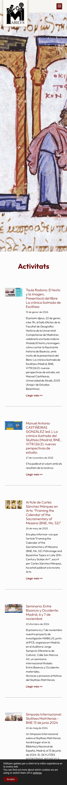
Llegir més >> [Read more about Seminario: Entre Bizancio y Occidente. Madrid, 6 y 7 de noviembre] (34, 686)
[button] (59, 6)
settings (37, 772)
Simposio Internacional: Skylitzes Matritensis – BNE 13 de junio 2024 (44, 718)
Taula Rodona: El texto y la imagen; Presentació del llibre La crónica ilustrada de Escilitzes (43, 298)
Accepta (11, 779)
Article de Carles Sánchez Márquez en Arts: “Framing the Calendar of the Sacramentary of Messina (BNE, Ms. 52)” (43, 512)
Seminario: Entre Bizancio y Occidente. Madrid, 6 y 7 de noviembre (42, 612)
